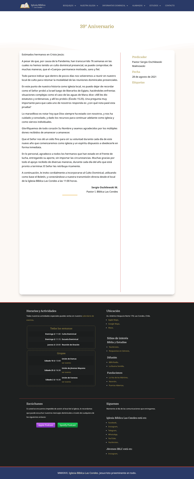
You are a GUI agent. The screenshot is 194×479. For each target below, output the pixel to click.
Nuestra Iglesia (87, 6)
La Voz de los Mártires (118, 377)
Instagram (112, 426)
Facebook (112, 422)
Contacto (170, 6)
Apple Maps (113, 320)
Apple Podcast (45, 425)
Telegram (112, 430)
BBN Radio (113, 362)
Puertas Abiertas (116, 385)
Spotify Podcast (68, 425)
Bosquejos (68, 6)
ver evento (66, 363)
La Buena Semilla (116, 366)
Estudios (154, 6)
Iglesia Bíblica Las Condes (83, 473)
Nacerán (112, 381)
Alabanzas (137, 6)
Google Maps (113, 324)
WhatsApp (112, 434)
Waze (110, 327)
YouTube (112, 438)
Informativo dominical (113, 6)
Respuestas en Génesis (119, 351)
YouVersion (114, 347)
